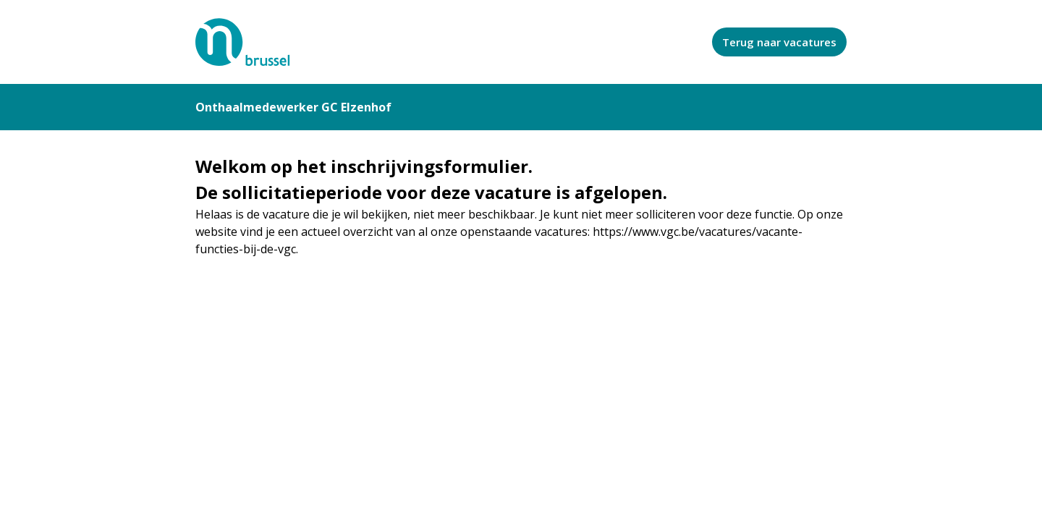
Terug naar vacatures (779, 42)
